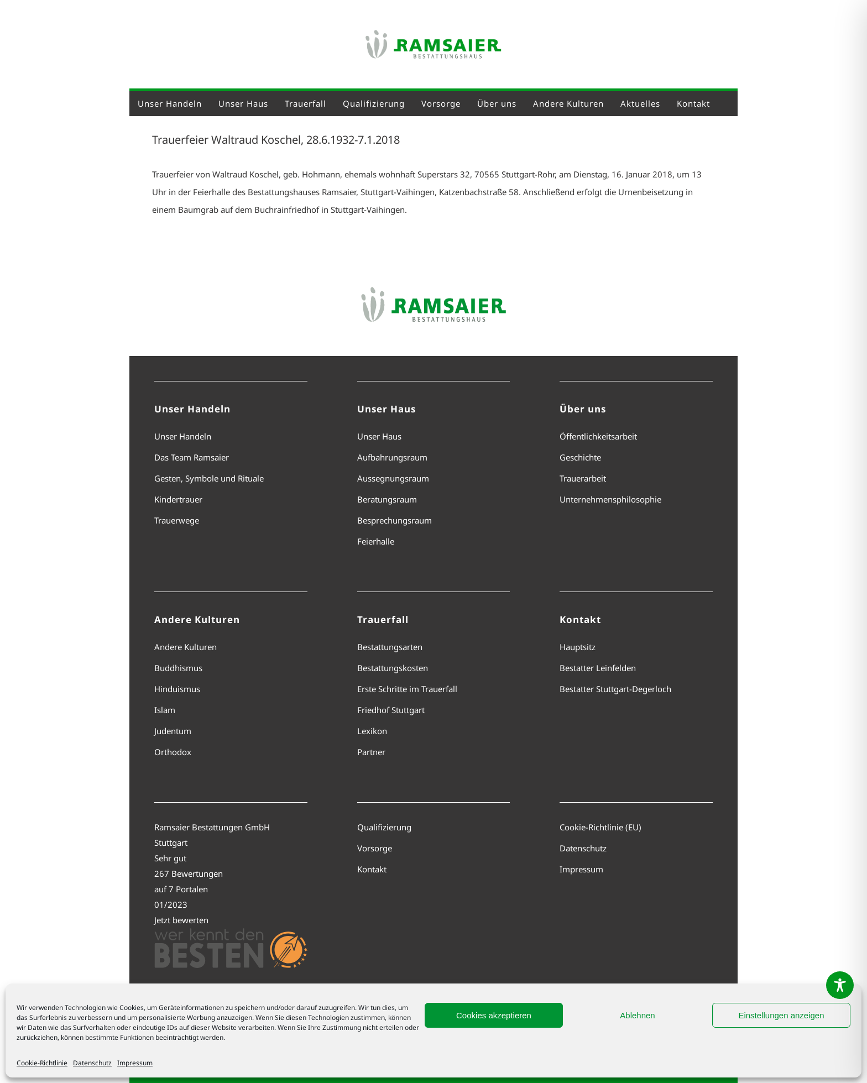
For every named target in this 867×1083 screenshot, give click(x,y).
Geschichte (580, 457)
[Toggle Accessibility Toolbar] (840, 985)
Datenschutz (92, 1063)
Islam (164, 709)
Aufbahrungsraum (392, 457)
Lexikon (372, 730)
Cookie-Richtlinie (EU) (600, 827)
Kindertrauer (178, 499)
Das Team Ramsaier (191, 457)
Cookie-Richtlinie (42, 1063)
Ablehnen (637, 1015)
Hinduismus (177, 688)
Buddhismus (178, 667)
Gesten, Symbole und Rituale (209, 478)
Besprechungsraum (394, 520)
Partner (371, 751)
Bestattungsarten (389, 646)
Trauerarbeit (583, 478)
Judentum (172, 730)
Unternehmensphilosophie (610, 499)
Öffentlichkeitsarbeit (598, 436)
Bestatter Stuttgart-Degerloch (615, 688)
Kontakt (372, 869)
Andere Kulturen (185, 646)
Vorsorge (374, 848)
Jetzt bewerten (181, 919)
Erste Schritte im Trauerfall (407, 688)
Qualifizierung (384, 827)
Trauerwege (176, 520)
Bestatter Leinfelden (598, 667)
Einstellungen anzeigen (781, 1015)
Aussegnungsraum (393, 478)
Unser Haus (379, 436)
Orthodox (172, 751)
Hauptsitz (578, 646)
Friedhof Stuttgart (391, 709)
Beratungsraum (387, 499)
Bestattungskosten (392, 667)
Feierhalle (375, 541)
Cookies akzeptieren (493, 1015)
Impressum (135, 1063)
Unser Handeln (182, 436)
